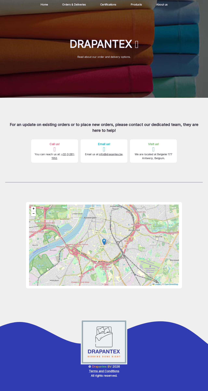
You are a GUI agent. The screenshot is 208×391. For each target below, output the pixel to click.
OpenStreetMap (171, 284)
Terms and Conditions (104, 371)
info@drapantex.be (111, 154)
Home (44, 4)
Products (136, 4)
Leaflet (156, 284)
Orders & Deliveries (74, 4)
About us (162, 4)
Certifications (108, 4)
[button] (104, 242)
